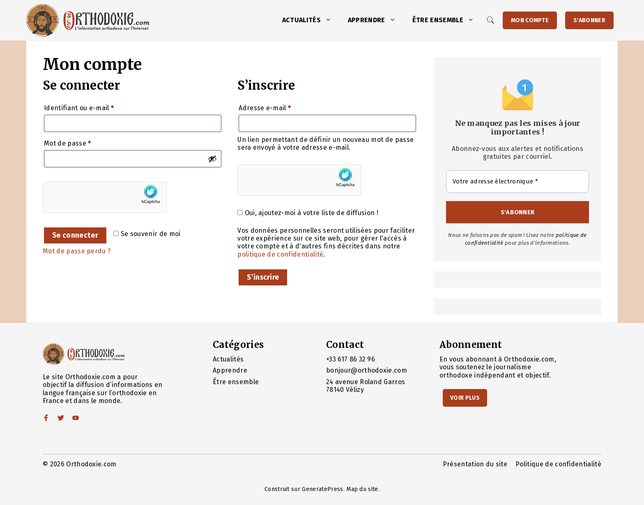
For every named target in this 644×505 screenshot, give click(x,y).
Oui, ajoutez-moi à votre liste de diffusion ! (307, 213)
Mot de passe (85, 142)
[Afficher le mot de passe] (212, 158)
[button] (330, 20)
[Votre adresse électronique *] (517, 181)
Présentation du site (475, 464)
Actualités (311, 20)
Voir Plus (465, 397)
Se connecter (75, 235)
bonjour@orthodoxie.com (366, 370)
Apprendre (376, 20)
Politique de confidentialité (558, 464)
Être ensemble (447, 20)
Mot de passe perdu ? (76, 251)
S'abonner (589, 20)
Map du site (362, 489)
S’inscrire (263, 277)
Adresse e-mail (282, 107)
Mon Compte (530, 20)
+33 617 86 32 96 (350, 359)
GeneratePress (322, 489)
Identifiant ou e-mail (96, 107)
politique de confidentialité (280, 254)
